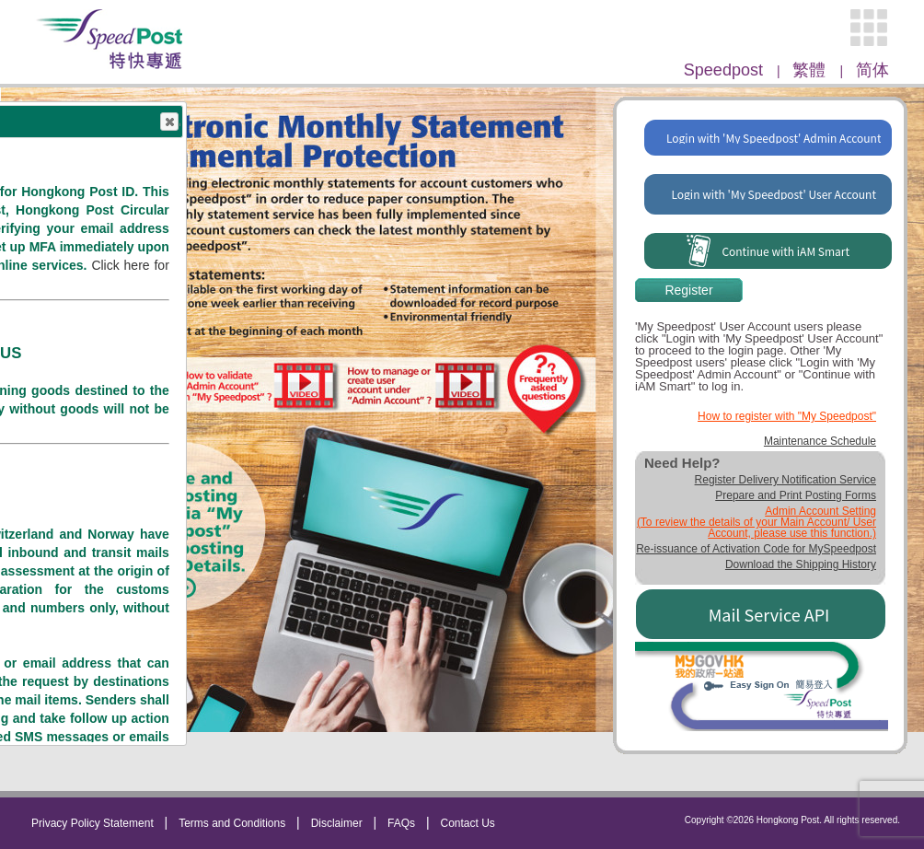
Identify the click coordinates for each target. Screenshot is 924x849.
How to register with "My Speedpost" (787, 416)
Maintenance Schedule (820, 441)
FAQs (401, 823)
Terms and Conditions (232, 823)
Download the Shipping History (800, 564)
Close (169, 122)
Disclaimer (337, 823)
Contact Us (468, 823)
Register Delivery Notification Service (785, 479)
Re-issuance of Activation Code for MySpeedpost (756, 548)
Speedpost (726, 70)
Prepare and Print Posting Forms (795, 495)
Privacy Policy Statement (92, 823)
